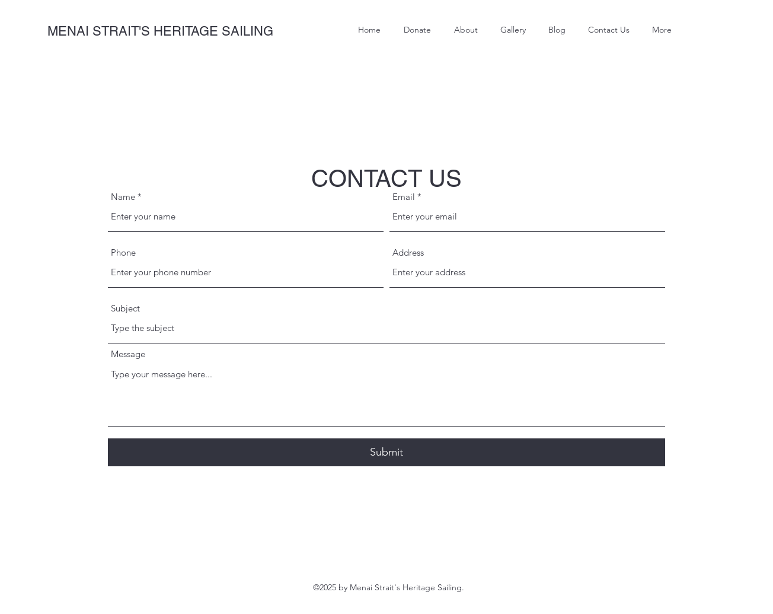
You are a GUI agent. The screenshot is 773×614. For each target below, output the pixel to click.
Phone (123, 252)
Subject (125, 308)
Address (408, 252)
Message (128, 353)
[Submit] (386, 452)
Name (123, 196)
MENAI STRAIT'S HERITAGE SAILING (160, 31)
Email (403, 196)
